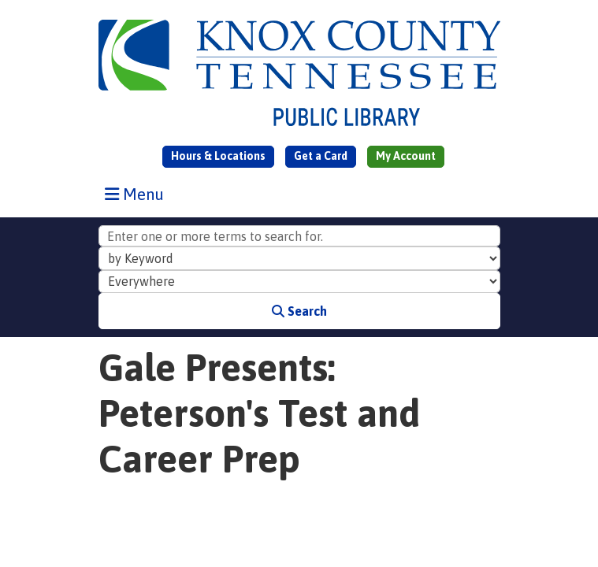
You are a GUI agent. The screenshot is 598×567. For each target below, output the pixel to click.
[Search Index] (299, 258)
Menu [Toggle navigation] (138, 193)
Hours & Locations (218, 156)
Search (299, 311)
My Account (406, 156)
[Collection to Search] (299, 282)
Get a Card (320, 156)
